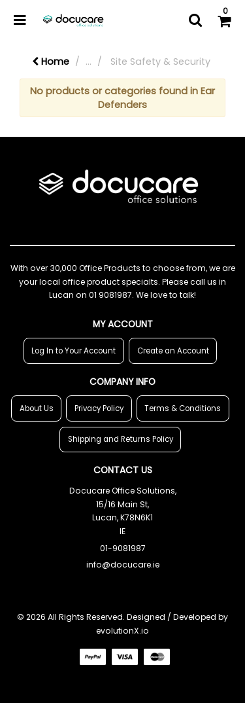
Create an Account (173, 351)
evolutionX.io (122, 630)
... (88, 61)
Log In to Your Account (73, 351)
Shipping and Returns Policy (120, 439)
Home (50, 61)
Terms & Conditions (182, 408)
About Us (37, 408)
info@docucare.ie (122, 564)
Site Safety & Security (160, 61)
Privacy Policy (98, 408)
